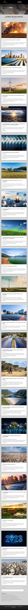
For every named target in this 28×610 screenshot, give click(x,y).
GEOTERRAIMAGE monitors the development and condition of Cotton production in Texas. (14, 577)
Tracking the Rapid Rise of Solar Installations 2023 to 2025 (9, 597)
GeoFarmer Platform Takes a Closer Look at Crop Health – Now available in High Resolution (13, 238)
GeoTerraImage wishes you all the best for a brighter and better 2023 (12, 549)
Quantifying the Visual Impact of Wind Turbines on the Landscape (12, 294)
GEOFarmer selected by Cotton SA (8, 464)
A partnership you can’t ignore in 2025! (6, 600)
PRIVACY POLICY (20, 606)
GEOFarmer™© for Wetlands (7, 520)
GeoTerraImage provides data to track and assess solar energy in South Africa (14, 492)
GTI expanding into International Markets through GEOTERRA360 (11, 436)
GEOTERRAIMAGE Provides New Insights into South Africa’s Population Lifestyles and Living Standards (13, 124)
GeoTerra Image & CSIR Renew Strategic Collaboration (9, 596)
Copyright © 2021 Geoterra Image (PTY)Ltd (10, 606)
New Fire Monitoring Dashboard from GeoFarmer (11, 39)
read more (4, 73)
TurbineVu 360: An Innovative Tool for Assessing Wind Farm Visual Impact (13, 96)
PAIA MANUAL (13, 607)
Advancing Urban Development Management (10, 152)
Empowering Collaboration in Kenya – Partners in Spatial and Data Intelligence (13, 209)
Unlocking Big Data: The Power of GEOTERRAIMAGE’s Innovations (11, 599)
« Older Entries (3, 587)
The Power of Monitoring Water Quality (9, 266)
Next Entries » (25, 587)
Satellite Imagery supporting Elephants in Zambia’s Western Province (13, 379)
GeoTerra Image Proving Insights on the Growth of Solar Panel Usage (13, 323)
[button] (19, 2)
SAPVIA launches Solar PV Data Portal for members (12, 67)
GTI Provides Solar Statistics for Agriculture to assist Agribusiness (12, 181)
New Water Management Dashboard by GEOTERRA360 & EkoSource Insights (13, 407)
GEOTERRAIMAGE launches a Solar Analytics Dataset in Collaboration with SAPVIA (13, 350)
